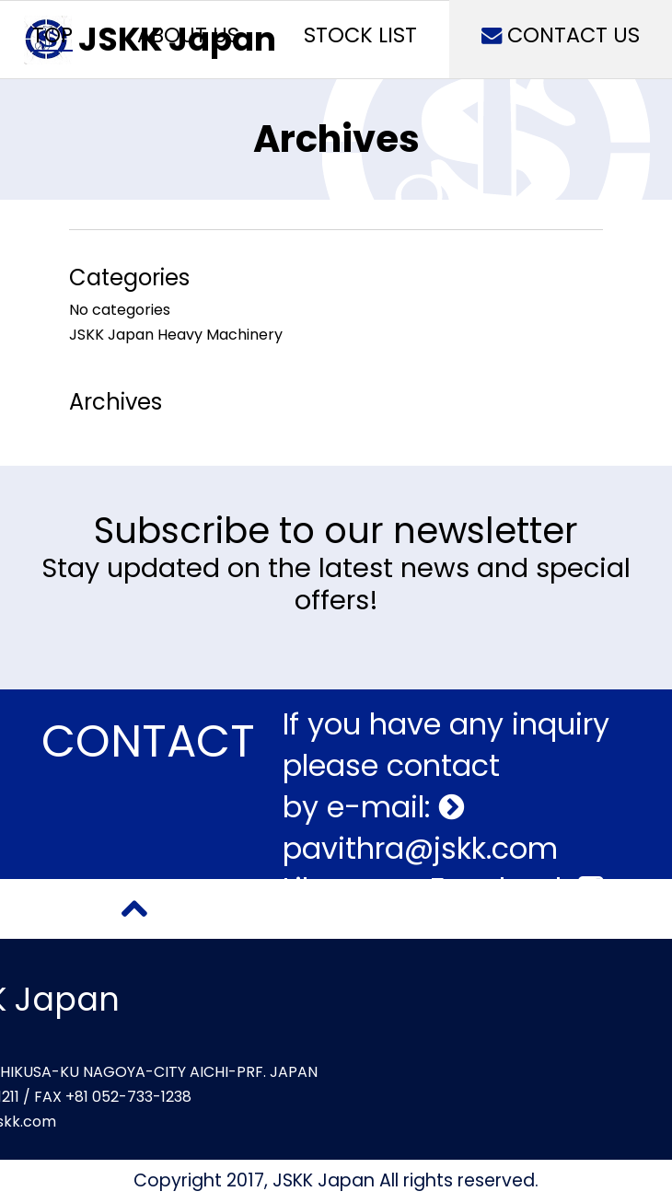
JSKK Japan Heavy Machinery (176, 334)
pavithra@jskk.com (420, 848)
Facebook (516, 888)
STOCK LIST (360, 35)
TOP (52, 35)
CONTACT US (560, 35)
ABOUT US (188, 35)
